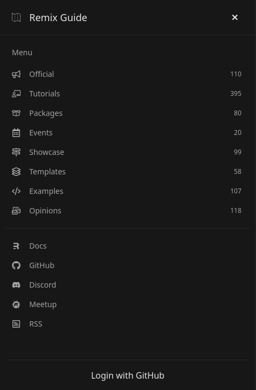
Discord (34, 285)
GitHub (33, 265)
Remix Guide (49, 17)
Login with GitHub (128, 375)
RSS (27, 323)
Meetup (34, 304)
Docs (29, 245)
